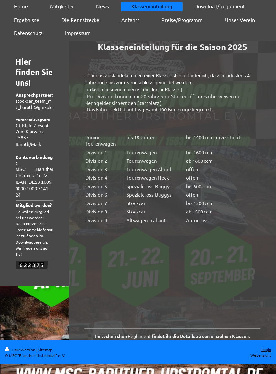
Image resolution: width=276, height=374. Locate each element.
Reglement (139, 336)
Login (266, 349)
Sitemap (45, 349)
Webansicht (260, 355)
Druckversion (20, 349)
